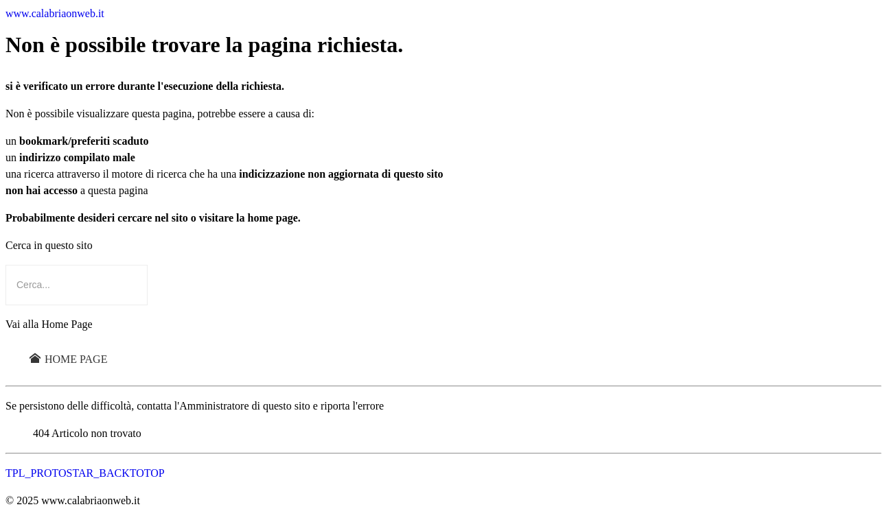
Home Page (68, 359)
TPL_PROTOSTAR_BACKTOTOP (85, 473)
